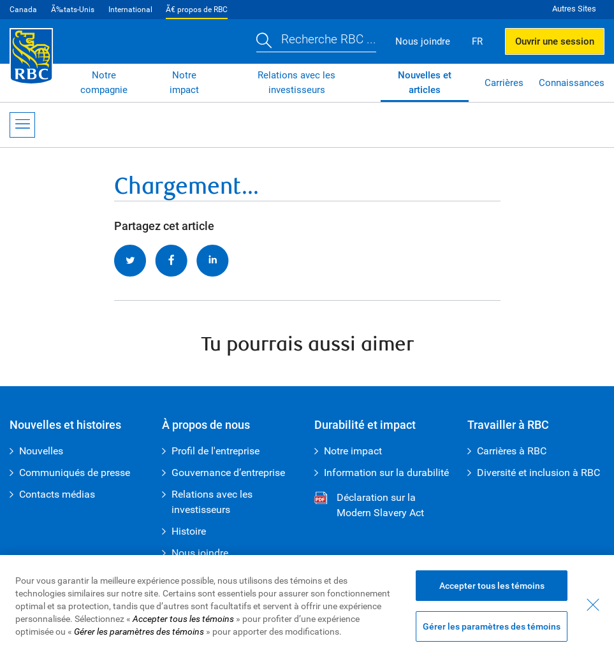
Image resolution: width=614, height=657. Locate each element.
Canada (23, 9)
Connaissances (571, 83)
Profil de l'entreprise (215, 451)
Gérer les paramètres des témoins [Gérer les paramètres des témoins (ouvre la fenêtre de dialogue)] (491, 626)
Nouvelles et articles (424, 82)
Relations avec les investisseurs (296, 82)
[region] (307, 606)
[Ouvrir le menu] (22, 125)
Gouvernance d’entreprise (228, 472)
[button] (316, 41)
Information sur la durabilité (386, 472)
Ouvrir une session (554, 41)
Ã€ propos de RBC (197, 9)
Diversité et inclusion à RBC (538, 472)
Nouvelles (41, 451)
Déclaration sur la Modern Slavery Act (369, 506)
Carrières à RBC (511, 451)
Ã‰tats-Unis (72, 9)
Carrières (504, 83)
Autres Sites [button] (574, 8)
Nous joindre (200, 553)
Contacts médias (57, 494)
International (130, 9)
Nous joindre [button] (422, 41)
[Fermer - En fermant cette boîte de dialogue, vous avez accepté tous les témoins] (593, 604)
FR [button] (477, 41)
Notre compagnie (104, 82)
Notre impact (184, 82)
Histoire (189, 531)
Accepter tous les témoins (492, 586)
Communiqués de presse (74, 472)
